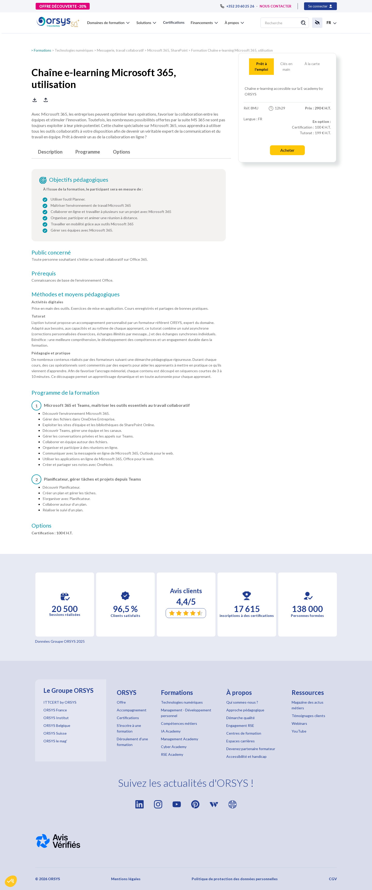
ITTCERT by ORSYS (59, 702)
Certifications (173, 22)
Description (50, 152)
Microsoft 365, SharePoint (167, 50)
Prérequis (44, 273)
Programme (87, 152)
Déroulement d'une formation (132, 742)
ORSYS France (55, 710)
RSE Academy (172, 754)
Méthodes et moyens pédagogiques (76, 294)
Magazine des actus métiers (307, 705)
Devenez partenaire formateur (250, 748)
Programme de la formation (65, 392)
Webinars (299, 723)
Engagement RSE (240, 725)
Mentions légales (126, 879)
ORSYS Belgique (56, 725)
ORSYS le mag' (55, 741)
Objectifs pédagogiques (78, 179)
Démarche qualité (240, 718)
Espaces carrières (240, 741)
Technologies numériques (74, 50)
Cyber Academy (174, 746)
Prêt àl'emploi (261, 66)
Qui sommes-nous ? (242, 702)
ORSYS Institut (56, 718)
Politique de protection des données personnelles (235, 879)
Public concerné (51, 252)
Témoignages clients (308, 715)
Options (121, 152)
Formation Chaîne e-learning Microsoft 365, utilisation (232, 50)
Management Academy (179, 739)
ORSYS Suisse (55, 733)
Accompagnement (131, 710)
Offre (121, 702)
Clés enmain (286, 66)
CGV (333, 879)
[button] (11, 881)
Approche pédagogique (245, 710)
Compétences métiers (179, 723)
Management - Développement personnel (186, 713)
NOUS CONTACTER (275, 6)
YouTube (299, 731)
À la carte (312, 63)
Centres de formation (243, 733)
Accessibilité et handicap (246, 756)
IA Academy (171, 731)
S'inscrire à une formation (129, 728)
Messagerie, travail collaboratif (120, 50)
